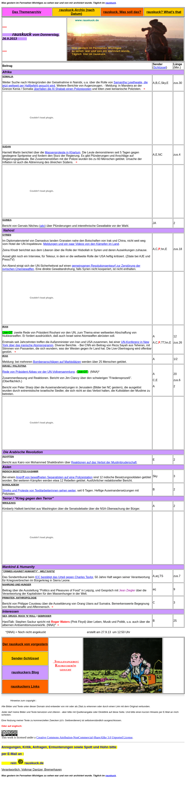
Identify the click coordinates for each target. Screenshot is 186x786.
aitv (42, 225)
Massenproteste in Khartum (62, 152)
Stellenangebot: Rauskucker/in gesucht (66, 665)
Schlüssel (160, 67)
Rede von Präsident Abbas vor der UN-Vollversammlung (38, 371)
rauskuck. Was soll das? (122, 12)
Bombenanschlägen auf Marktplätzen (57, 361)
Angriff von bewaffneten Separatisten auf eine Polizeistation (54, 477)
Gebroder (44, 616)
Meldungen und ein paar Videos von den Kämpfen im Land (81, 243)
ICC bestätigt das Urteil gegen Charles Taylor (64, 577)
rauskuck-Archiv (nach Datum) (76, 12)
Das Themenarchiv (26, 12)
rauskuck (111, 2)
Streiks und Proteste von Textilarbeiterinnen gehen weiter (39, 490)
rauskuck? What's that (163, 12)
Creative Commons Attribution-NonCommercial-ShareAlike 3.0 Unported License (84, 737)
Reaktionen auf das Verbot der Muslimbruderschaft (104, 462)
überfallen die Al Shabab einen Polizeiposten (62, 88)
